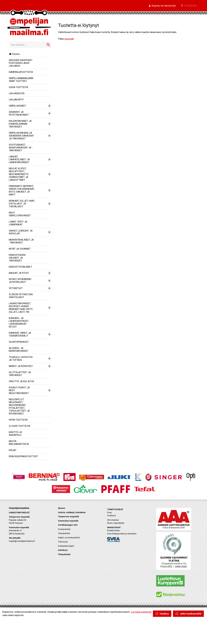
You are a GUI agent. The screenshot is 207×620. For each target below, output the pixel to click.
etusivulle (69, 38)
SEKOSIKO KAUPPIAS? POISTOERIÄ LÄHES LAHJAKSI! (20, 63)
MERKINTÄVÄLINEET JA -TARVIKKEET (21, 241)
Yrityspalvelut (64, 533)
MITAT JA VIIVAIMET (20, 248)
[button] (162, 6)
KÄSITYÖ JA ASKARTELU (15, 433)
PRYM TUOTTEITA (18, 419)
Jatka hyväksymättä (188, 613)
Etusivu (14, 54)
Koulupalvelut (64, 529)
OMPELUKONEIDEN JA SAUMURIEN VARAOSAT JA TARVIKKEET (21, 135)
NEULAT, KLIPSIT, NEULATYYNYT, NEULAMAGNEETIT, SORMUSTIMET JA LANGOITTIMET (19, 174)
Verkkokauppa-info (67, 525)
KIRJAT (12, 450)
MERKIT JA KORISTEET (21, 366)
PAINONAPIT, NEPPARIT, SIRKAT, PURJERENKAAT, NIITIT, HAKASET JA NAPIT (21, 190)
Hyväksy (162, 613)
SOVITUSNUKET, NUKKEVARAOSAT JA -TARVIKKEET (21, 147)
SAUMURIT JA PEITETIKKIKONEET (19, 113)
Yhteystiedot (64, 554)
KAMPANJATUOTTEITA (21, 72)
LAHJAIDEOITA (16, 93)
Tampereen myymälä (68, 516)
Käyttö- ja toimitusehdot (69, 537)
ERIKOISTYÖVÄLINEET (20, 266)
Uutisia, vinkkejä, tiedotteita (72, 512)
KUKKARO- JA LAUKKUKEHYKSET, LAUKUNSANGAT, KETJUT (19, 322)
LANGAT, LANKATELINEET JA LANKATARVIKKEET (19, 159)
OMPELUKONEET (17, 105)
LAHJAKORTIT (16, 99)
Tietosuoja (63, 542)
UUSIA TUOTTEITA (18, 87)
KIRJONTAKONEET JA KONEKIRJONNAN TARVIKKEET (20, 124)
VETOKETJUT (16, 288)
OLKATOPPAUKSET (19, 341)
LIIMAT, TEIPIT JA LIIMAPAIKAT (18, 223)
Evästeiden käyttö (66, 546)
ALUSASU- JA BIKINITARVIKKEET (18, 349)
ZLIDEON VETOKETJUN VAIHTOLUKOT (21, 296)
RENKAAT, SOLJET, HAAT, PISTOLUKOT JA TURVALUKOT (22, 203)
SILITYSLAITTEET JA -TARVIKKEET (20, 374)
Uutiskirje (63, 550)
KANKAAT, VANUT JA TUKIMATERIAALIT (20, 334)
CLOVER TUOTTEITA (19, 426)
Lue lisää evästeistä (141, 611)
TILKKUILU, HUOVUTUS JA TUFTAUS (21, 358)
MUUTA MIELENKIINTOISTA (19, 442)
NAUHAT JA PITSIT (19, 273)
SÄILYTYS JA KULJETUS (21, 381)
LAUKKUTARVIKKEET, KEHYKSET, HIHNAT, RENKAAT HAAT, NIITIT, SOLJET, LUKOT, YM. (21, 307)
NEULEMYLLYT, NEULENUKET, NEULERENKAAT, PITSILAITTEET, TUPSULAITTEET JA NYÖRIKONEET (19, 406)
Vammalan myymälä (68, 521)
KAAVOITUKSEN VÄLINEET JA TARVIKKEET (17, 258)
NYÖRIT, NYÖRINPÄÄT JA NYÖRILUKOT (20, 280)
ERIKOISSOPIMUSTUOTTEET (23, 456)
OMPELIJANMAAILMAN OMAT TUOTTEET (21, 80)
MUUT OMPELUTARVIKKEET (20, 214)
